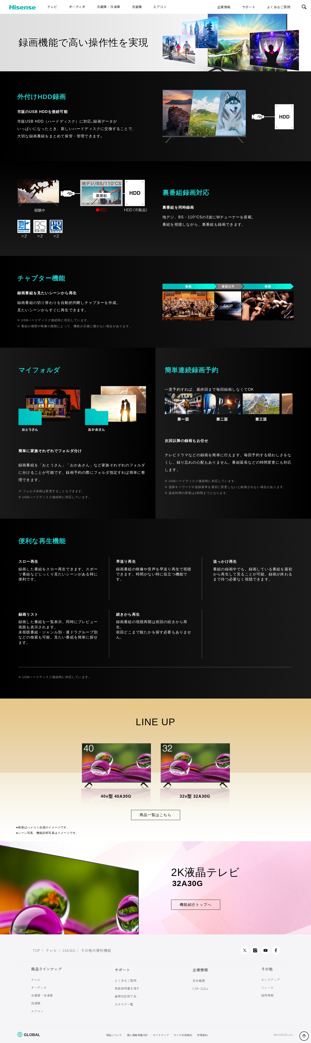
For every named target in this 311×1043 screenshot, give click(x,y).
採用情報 (267, 995)
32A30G (68, 950)
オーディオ (77, 6)
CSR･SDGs (200, 988)
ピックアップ (270, 979)
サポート (248, 7)
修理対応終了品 (126, 996)
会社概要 (199, 980)
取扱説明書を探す (127, 988)
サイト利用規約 (183, 1035)
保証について (114, 1035)
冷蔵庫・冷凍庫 (108, 6)
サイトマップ (161, 1035)
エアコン (160, 6)
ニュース (267, 987)
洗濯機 (137, 6)
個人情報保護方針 (137, 1035)
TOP (36, 950)
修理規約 (202, 1035)
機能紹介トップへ (195, 905)
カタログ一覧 (124, 1004)
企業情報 (224, 7)
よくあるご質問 (278, 7)
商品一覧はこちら (155, 815)
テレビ (52, 6)
